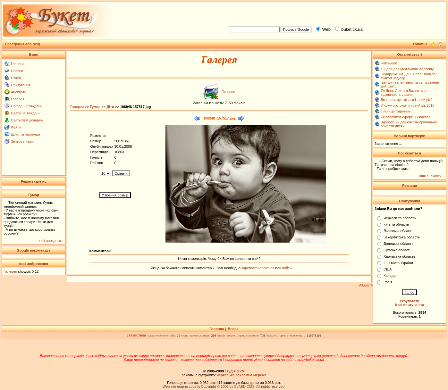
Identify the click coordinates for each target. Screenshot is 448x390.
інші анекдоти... (51, 241)
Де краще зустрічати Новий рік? (407, 100)
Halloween (389, 63)
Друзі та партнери (25, 134)
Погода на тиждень (26, 106)
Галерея (17, 99)
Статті (16, 78)
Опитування (20, 85)
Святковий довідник (27, 120)
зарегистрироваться (258, 268)
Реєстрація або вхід (22, 44)
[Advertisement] (334, 13)
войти (286, 268)
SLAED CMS (244, 386)
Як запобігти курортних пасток (405, 117)
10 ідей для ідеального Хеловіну (407, 69)
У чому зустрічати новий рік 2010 (408, 105)
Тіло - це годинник (395, 111)
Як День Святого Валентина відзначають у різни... (404, 92)
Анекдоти (18, 92)
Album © (366, 285)
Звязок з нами (22, 141)
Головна (17, 64)
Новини (17, 71)
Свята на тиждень (25, 113)
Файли (16, 127)
